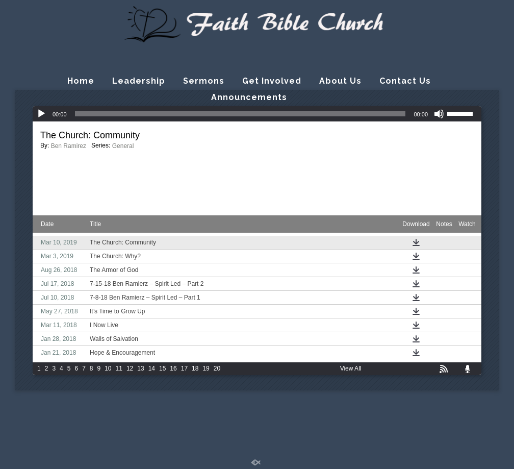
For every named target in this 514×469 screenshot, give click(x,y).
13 (140, 368)
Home (80, 81)
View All (351, 368)
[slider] (240, 113)
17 (184, 368)
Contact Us (405, 81)
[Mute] (439, 114)
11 (119, 368)
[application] (257, 113)
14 (151, 368)
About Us (340, 81)
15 (162, 368)
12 (129, 368)
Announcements (249, 97)
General (123, 146)
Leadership (138, 81)
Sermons (203, 81)
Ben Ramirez (68, 146)
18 (195, 368)
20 (217, 368)
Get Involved (271, 81)
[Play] (41, 114)
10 (108, 368)
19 (205, 368)
